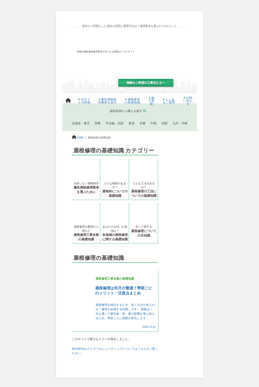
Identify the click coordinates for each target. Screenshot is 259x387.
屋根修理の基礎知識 (132, 101)
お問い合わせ (187, 100)
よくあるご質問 (169, 101)
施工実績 (151, 100)
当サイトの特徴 (84, 101)
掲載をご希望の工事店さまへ (145, 82)
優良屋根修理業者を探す (107, 101)
